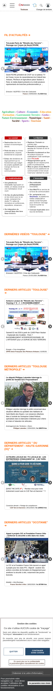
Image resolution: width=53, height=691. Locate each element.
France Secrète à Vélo (18, 584)
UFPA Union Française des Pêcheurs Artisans (22, 352)
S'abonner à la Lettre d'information (27, 673)
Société (16, 120)
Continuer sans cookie (37, 651)
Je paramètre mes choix (39, 683)
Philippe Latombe (19, 428)
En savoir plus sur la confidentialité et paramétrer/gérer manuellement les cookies (27, 662)
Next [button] (50, 69)
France (25, 94)
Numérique (35, 117)
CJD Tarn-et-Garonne (17, 508)
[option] (26, 68)
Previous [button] (3, 69)
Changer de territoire (44, 10)
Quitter (13, 651)
